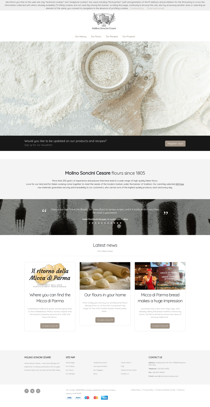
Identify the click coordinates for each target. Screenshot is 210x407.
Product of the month (129, 370)
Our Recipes (112, 36)
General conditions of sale (165, 390)
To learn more (50, 326)
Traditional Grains (100, 363)
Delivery (181, 390)
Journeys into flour (100, 366)
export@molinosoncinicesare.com (166, 376)
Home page (70, 363)
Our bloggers (98, 370)
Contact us (125, 374)
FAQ (122, 366)
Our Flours (96, 36)
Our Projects (128, 36)
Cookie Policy (135, 390)
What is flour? (126, 363)
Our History (80, 36)
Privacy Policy (148, 390)
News (95, 374)
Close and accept (155, 8)
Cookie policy (137, 8)
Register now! (175, 143)
